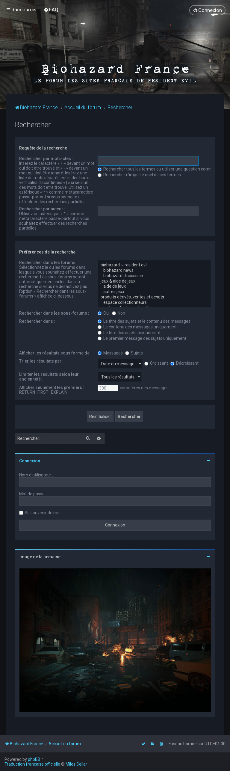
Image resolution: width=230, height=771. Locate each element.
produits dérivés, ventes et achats (154, 297)
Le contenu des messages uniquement (137, 326)
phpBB (34, 759)
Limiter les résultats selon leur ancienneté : (49, 376)
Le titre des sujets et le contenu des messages (144, 320)
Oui (104, 312)
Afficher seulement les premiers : (51, 386)
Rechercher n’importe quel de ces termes (139, 174)
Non (118, 312)
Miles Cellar (76, 764)
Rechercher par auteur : (42, 208)
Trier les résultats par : (41, 360)
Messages (110, 352)
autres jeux (154, 291)
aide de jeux (154, 286)
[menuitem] (51, 9)
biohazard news (154, 270)
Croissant (156, 362)
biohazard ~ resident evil (154, 265)
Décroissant (184, 362)
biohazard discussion (154, 275)
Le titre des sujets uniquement (129, 332)
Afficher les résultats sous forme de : (55, 352)
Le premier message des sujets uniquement (142, 337)
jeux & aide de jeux (154, 280)
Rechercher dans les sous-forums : (54, 312)
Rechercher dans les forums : (48, 262)
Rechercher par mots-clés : (46, 158)
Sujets (134, 352)
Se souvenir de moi (42, 512)
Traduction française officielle (32, 764)
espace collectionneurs (154, 302)
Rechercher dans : (37, 320)
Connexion (29, 460)
